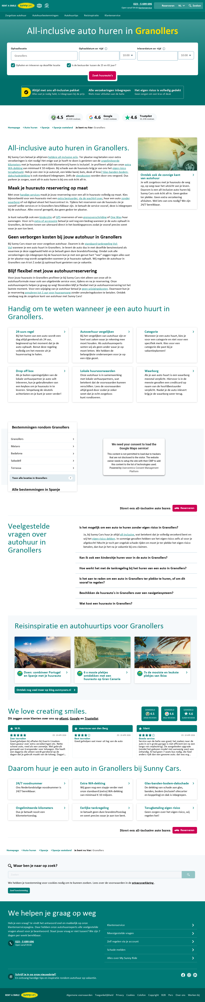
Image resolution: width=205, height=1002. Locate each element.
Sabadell (42, 460)
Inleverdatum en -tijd (151, 48)
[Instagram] (189, 975)
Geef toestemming (19, 890)
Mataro (42, 446)
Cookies (130, 995)
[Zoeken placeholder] (188, 874)
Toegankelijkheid (104, 995)
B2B (163, 995)
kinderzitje (45, 217)
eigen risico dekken (103, 538)
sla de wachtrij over (90, 198)
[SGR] (46, 5)
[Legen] (74, 56)
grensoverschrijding (94, 217)
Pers (170, 995)
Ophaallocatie (19, 48)
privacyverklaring (143, 882)
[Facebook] (183, 975)
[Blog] (195, 975)
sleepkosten (83, 175)
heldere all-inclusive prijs (63, 157)
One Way (116, 217)
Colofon (141, 995)
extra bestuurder (68, 198)
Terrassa (42, 468)
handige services (30, 194)
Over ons (180, 995)
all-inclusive (127, 534)
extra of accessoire (45, 221)
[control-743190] (99, 56)
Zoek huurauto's (102, 75)
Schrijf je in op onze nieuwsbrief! (35, 974)
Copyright (153, 995)
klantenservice (145, 8)
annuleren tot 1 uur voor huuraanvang (48, 292)
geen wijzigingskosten (95, 288)
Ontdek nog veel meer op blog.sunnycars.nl (46, 689)
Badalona (42, 453)
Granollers (42, 439)
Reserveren (184, 508)
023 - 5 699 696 (24, 941)
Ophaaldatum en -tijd (93, 48)
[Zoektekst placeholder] (95, 874)
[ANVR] (39, 5)
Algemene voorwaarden (79, 995)
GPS (58, 217)
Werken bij (194, 995)
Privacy (120, 995)
